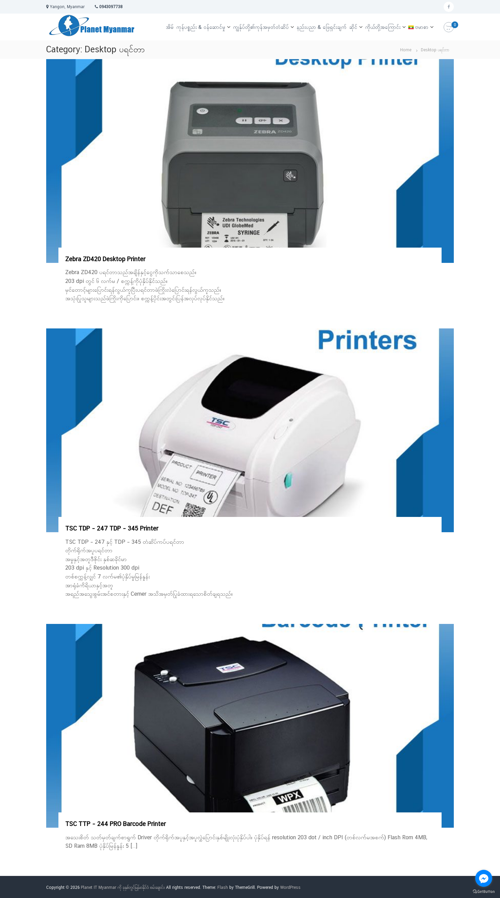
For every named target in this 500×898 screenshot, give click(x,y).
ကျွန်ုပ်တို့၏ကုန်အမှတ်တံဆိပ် (261, 27)
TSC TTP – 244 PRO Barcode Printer (115, 823)
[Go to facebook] (483, 878)
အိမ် (170, 27)
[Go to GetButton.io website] (484, 891)
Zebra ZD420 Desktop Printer (105, 259)
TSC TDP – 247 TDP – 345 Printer (111, 528)
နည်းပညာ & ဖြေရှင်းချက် (321, 27)
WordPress (290, 887)
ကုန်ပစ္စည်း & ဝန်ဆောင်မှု (200, 27)
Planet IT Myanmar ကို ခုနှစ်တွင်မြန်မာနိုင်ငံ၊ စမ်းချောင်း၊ (123, 887)
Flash (222, 887)
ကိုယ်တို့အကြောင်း (382, 27)
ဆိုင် (353, 27)
